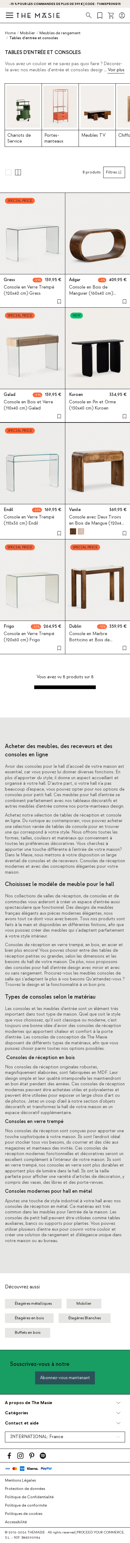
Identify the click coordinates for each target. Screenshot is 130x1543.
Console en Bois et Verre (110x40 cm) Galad (28, 405)
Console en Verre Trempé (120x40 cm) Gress (29, 290)
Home (10, 33)
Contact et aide (22, 1423)
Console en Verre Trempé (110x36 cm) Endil (29, 520)
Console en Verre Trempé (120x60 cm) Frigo (29, 637)
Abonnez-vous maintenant (65, 1377)
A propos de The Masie (28, 1403)
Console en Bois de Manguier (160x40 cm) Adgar (91, 293)
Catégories (16, 1413)
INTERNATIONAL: (36, 1437)
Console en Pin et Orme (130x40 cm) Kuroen (92, 405)
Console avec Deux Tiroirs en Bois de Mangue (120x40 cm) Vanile (96, 523)
